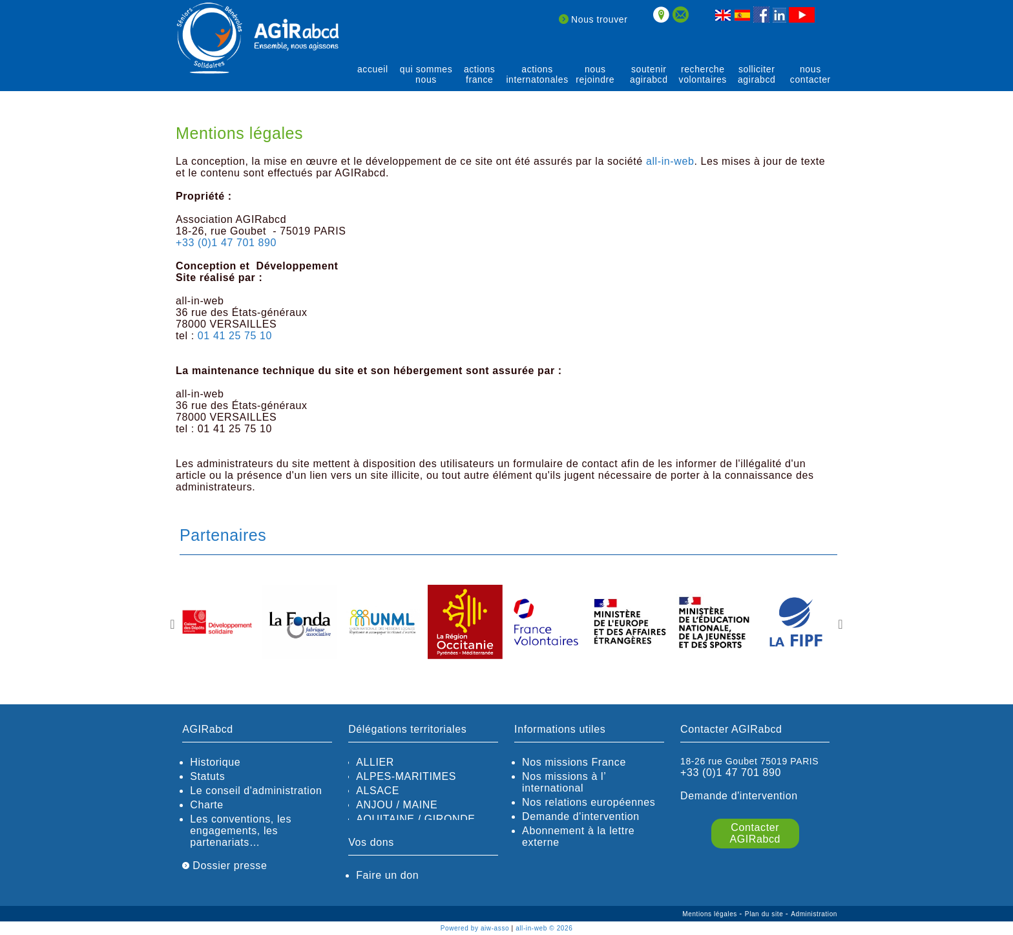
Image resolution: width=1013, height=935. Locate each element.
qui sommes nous (426, 74)
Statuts (207, 776)
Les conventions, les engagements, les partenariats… (240, 831)
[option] (217, 622)
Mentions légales (710, 914)
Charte (207, 804)
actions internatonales (537, 74)
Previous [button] (172, 624)
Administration (814, 914)
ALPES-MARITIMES (406, 776)
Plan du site (765, 914)
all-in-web (670, 161)
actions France (480, 74)
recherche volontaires (703, 74)
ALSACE (377, 790)
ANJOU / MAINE (396, 804)
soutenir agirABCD (649, 74)
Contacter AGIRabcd (754, 833)
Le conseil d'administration (256, 790)
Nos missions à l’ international (564, 782)
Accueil (372, 69)
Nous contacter (810, 74)
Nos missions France (574, 762)
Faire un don (387, 875)
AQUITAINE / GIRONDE (415, 819)
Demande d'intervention (581, 816)
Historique (215, 762)
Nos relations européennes (588, 802)
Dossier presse (224, 865)
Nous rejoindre (595, 74)
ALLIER (375, 762)
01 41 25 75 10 (235, 335)
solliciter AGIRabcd (757, 74)
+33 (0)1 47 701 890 (226, 242)
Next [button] (840, 624)
